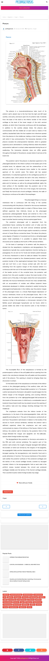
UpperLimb (22, 607)
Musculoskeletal (7, 602)
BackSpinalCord (28, 594)
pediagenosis (24, 658)
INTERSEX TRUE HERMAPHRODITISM (19, 557)
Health (5, 599)
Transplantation (13, 607)
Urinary (29, 607)
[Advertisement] (24, 537)
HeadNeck (41, 597)
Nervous (16, 602)
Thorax (5, 607)
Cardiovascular (38, 594)
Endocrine (25, 597)
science (32, 604)
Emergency (17, 597)
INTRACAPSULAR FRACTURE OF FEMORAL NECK (22, 572)
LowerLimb (31, 599)
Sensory (39, 604)
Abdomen (6, 594)
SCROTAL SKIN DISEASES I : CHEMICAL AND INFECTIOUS (25, 564)
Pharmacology (7, 604)
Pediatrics (28, 602)
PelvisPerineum (37, 602)
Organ (35, 29)
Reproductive (16, 604)
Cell (4, 597)
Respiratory (25, 604)
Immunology (12, 599)
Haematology (33, 597)
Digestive (30, 29)
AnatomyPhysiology (16, 594)
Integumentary (22, 599)
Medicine (38, 599)
